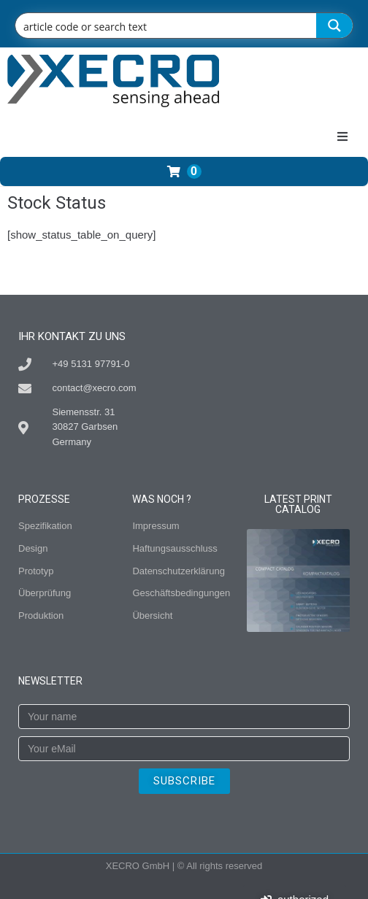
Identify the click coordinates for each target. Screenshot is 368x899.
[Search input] (166, 25)
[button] (342, 136)
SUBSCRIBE (184, 780)
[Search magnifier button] (334, 25)
